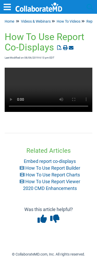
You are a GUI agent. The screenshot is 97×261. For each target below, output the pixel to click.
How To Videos (68, 21)
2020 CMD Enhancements (50, 188)
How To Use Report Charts (50, 174)
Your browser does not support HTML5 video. (48, 90)
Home (9, 21)
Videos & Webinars (36, 21)
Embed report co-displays (50, 161)
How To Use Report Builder (50, 168)
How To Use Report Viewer (50, 181)
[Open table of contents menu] (9, 6)
